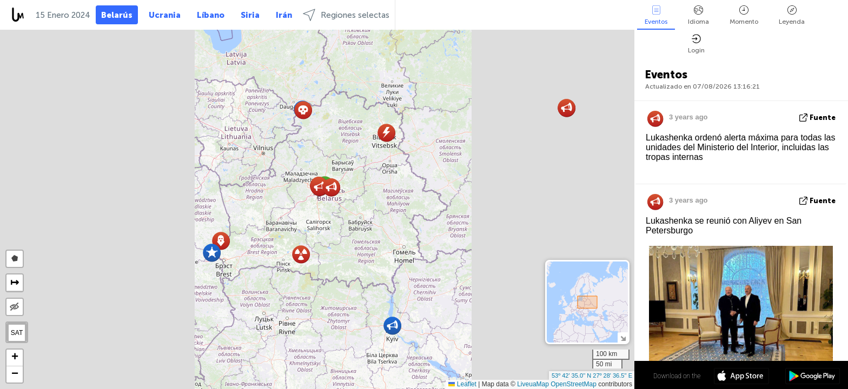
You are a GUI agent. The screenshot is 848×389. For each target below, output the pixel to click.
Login (696, 44)
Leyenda (792, 15)
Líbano (210, 15)
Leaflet (462, 384)
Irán (284, 15)
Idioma (698, 15)
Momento (744, 15)
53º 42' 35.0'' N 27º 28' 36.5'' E (592, 375)
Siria (250, 15)
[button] (211, 252)
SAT (17, 333)
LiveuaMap (533, 384)
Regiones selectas (346, 15)
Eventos (656, 15)
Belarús (116, 15)
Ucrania (165, 15)
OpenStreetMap (574, 384)
